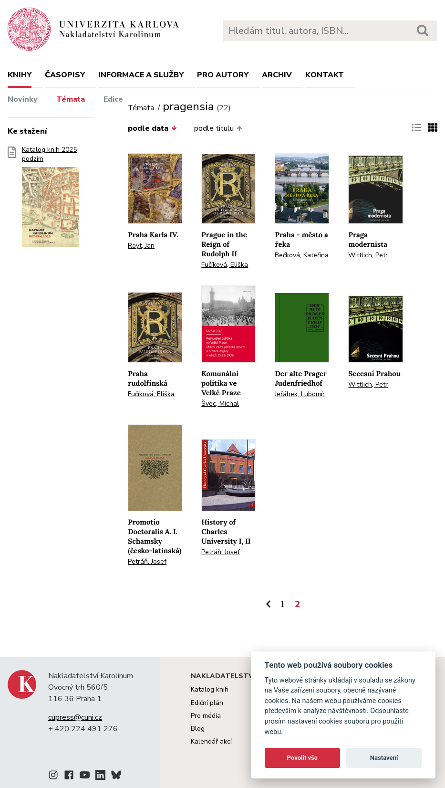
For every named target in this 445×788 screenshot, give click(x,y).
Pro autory (222, 75)
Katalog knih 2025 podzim (50, 200)
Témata (70, 99)
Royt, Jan (141, 245)
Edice (113, 99)
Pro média (206, 715)
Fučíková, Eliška (224, 264)
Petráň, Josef (147, 561)
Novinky (23, 99)
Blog (198, 728)
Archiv (277, 75)
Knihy (19, 75)
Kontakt (324, 75)
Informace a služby (141, 75)
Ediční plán (207, 702)
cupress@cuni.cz (75, 717)
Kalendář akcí (211, 741)
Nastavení (384, 757)
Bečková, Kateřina (302, 255)
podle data (152, 128)
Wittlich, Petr (368, 255)
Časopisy (65, 75)
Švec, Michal (220, 403)
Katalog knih (209, 689)
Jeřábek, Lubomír (300, 394)
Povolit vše (302, 757)
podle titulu (218, 128)
